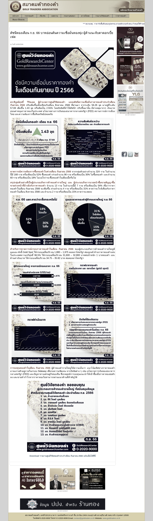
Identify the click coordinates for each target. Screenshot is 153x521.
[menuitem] (16, 16)
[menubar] (76, 17)
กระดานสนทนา (69, 16)
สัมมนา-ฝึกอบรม (18, 20)
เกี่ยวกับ (42, 16)
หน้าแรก (15, 16)
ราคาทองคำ (29, 16)
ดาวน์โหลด (85, 16)
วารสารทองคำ (120, 16)
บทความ (54, 16)
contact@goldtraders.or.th (84, 518)
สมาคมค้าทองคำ (32, 515)
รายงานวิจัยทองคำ (102, 16)
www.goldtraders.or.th (111, 518)
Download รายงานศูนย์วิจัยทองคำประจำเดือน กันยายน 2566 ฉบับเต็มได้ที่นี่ (63, 456)
